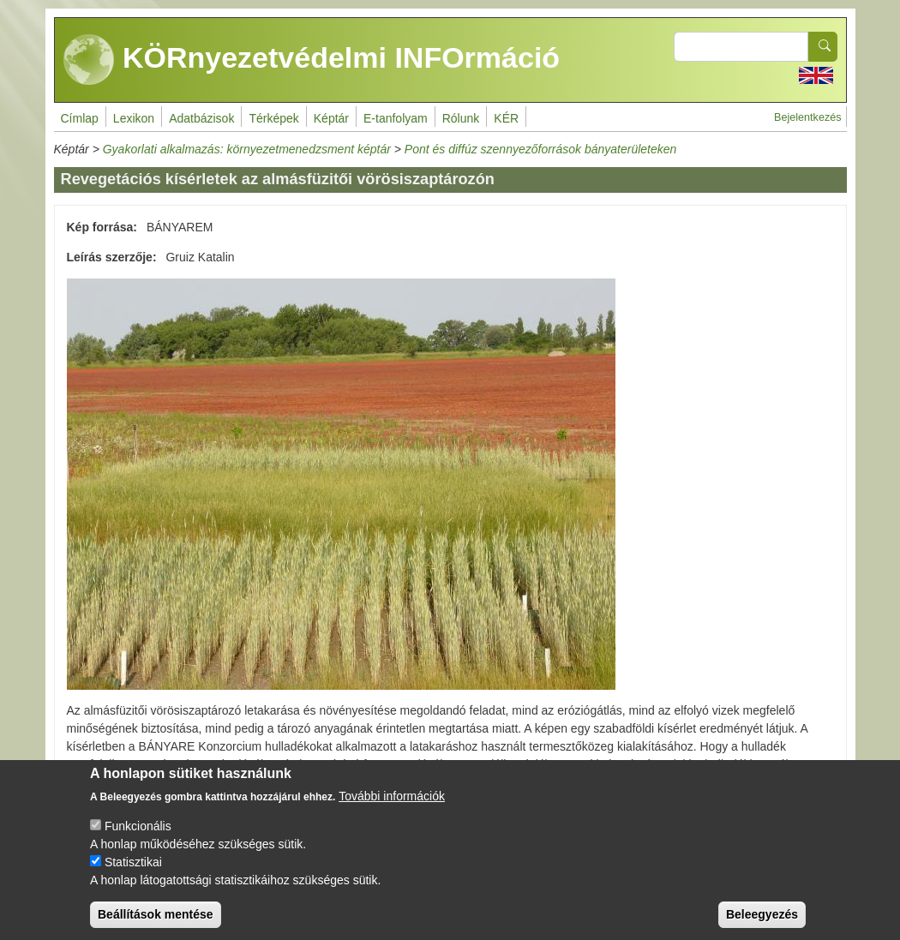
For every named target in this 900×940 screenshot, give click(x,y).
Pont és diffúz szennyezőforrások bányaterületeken (541, 149)
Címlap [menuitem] (80, 118)
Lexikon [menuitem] (133, 118)
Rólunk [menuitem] (461, 118)
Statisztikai (133, 875)
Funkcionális (138, 839)
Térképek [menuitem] (273, 118)
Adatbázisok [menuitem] (201, 118)
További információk (392, 809)
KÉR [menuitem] (506, 118)
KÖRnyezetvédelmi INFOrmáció (312, 60)
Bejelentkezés (807, 117)
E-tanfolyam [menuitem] (395, 118)
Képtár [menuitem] (331, 118)
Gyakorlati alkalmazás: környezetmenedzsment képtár (247, 149)
